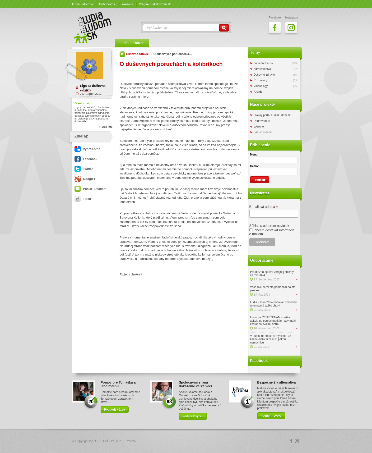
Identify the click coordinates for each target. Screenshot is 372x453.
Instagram (297, 441)
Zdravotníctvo (262, 69)
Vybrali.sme (87, 149)
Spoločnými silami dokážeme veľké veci (195, 384)
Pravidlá (130, 441)
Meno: (254, 154)
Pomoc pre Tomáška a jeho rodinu (118, 384)
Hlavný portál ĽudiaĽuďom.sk (272, 115)
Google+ (84, 179)
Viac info (107, 126)
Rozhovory (260, 80)
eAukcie (127, 4)
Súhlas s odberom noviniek (269, 226)
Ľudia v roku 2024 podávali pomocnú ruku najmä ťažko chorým (273, 304)
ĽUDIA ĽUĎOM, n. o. (107, 441)
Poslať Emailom (90, 189)
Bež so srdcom (263, 132)
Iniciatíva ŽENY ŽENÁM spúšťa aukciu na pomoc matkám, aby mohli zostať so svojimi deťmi (273, 321)
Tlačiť (82, 199)
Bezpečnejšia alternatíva (276, 382)
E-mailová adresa (263, 207)
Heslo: (254, 166)
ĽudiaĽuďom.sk (82, 4)
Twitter (83, 169)
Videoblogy (261, 86)
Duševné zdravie (137, 54)
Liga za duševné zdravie (93, 88)
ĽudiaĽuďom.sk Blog (93, 27)
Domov (122, 54)
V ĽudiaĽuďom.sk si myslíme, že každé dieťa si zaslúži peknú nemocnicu (270, 339)
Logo (186, 441)
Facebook (85, 159)
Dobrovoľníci (107, 4)
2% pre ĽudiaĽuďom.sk (155, 4)
